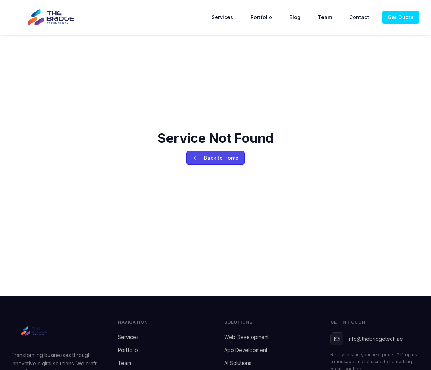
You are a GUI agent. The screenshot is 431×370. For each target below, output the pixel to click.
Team (325, 17)
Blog (295, 17)
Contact (359, 17)
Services (222, 17)
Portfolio (261, 17)
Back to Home (215, 158)
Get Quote (401, 17)
